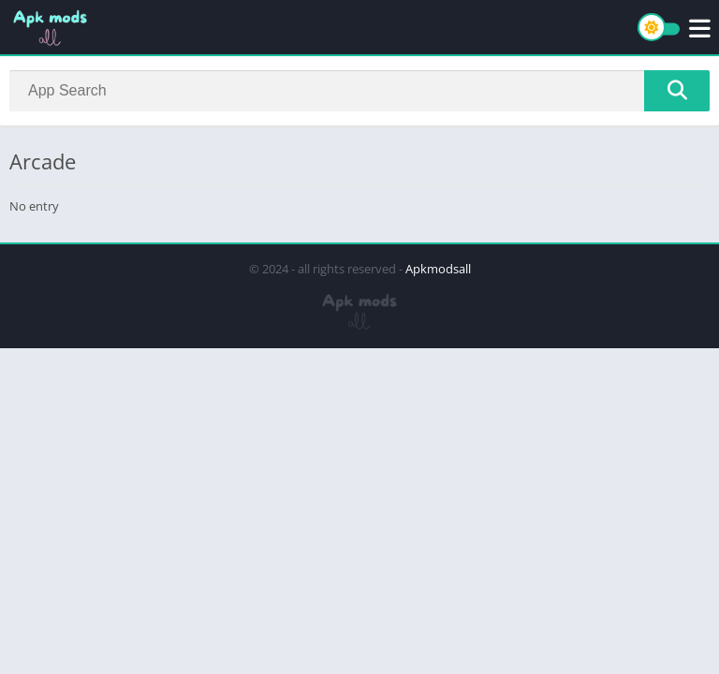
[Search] (359, 90)
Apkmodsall (438, 268)
